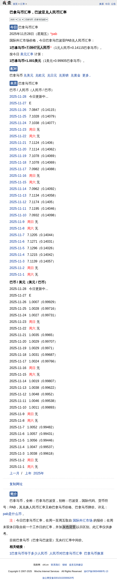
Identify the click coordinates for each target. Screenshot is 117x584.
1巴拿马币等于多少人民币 (29, 553)
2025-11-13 (18, 195)
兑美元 (28, 75)
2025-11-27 (18, 103)
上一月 (14, 473)
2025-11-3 (17, 261)
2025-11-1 (17, 274)
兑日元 (52, 75)
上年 (28, 473)
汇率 (22, 4)
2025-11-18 (18, 162)
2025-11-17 (18, 169)
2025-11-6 (17, 241)
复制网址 (17, 484)
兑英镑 (64, 75)
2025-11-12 (18, 202)
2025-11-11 (18, 208)
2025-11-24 (18, 123)
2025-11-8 (17, 228)
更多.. (86, 75)
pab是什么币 (12, 514)
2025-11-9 (17, 222)
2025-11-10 (18, 215)
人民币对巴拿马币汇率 (65, 553)
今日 (107, 4)
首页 (15, 4)
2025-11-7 (17, 235)
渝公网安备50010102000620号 (58, 578)
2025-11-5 (17, 248)
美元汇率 (26, 54)
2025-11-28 (18, 96)
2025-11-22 (18, 136)
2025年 (38, 473)
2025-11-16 (18, 175)
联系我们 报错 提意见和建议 (67, 564)
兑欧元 (40, 75)
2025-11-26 (18, 110)
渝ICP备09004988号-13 (96, 571)
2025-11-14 (18, 189)
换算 (101, 4)
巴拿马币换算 (94, 553)
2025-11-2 (17, 268)
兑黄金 (75, 75)
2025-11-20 (18, 149)
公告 (113, 4)
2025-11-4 (17, 255)
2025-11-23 (18, 129)
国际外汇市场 (82, 520)
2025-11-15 (18, 182)
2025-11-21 (18, 143)
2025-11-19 (18, 156)
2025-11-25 (18, 116)
